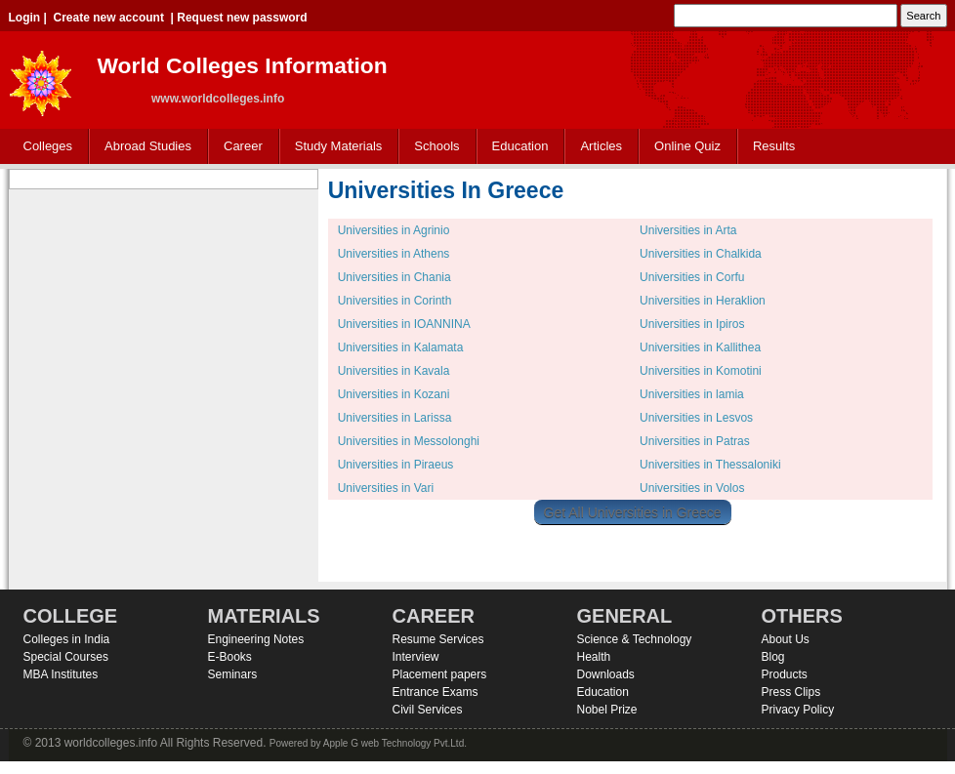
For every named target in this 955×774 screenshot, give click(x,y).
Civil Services (428, 709)
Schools (432, 147)
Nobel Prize (607, 709)
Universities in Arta (688, 230)
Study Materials (334, 147)
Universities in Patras (695, 441)
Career (239, 147)
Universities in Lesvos (696, 418)
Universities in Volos (692, 488)
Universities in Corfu (692, 277)
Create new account (109, 17)
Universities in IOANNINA (404, 324)
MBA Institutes (61, 674)
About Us (786, 639)
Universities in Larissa (395, 418)
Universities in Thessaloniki (710, 464)
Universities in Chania (394, 277)
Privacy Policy (798, 709)
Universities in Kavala (394, 371)
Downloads (606, 674)
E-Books (230, 657)
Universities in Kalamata (401, 347)
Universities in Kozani (394, 394)
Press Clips (791, 692)
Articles (601, 146)
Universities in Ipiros (692, 324)
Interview (416, 657)
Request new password (242, 17)
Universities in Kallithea (700, 347)
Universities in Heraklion (703, 300)
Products (785, 674)
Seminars (233, 674)
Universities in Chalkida (701, 254)
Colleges (44, 147)
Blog (773, 657)
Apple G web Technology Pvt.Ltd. (395, 743)
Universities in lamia (692, 394)
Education (516, 147)
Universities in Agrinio (394, 230)
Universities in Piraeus (396, 464)
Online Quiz (687, 146)
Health (594, 657)
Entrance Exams (435, 692)
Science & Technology (634, 639)
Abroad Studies (143, 147)
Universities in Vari (386, 488)
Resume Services (438, 639)
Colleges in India (66, 639)
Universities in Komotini (701, 371)
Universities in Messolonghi (408, 441)
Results (774, 146)
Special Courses (65, 657)
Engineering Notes (256, 639)
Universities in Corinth (395, 300)
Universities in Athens (394, 254)
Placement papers (440, 674)
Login (25, 17)
